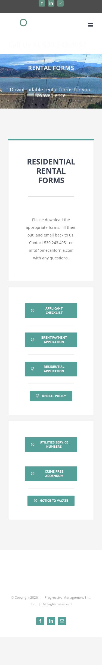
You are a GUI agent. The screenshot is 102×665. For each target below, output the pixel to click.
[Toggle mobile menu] (91, 25)
